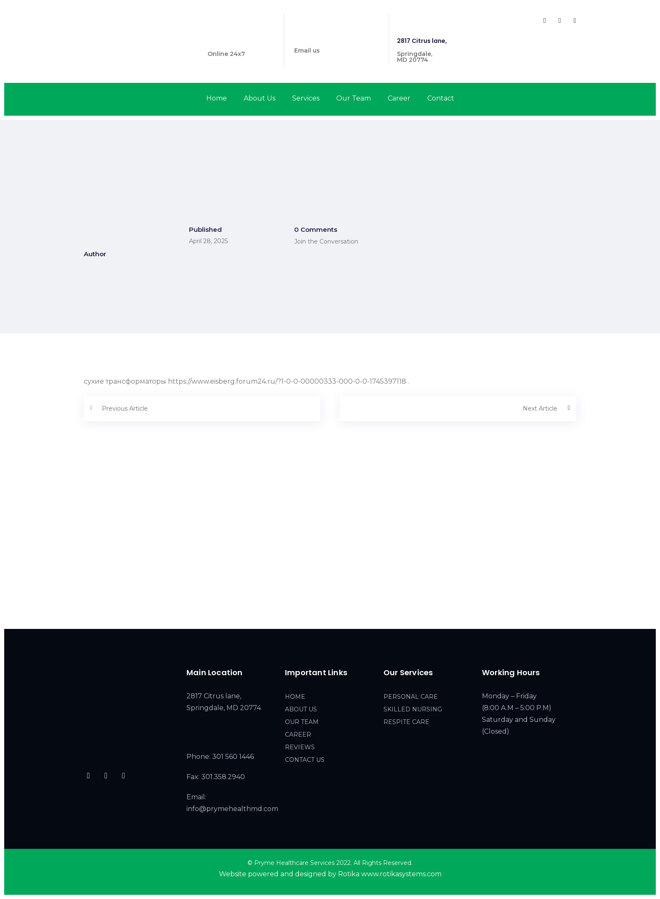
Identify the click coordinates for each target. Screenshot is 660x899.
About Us (259, 98)
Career (399, 98)
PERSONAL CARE (410, 696)
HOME (295, 696)
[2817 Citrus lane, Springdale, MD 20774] (330, 551)
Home (216, 98)
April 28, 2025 (208, 241)
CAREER (298, 734)
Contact (440, 98)
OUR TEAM (302, 722)
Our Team (353, 98)
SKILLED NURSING (412, 709)
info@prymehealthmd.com (336, 37)
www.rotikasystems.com (401, 874)
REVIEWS (300, 747)
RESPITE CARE (406, 722)
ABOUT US (301, 709)
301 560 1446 (227, 41)
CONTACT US (305, 760)
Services (305, 98)
